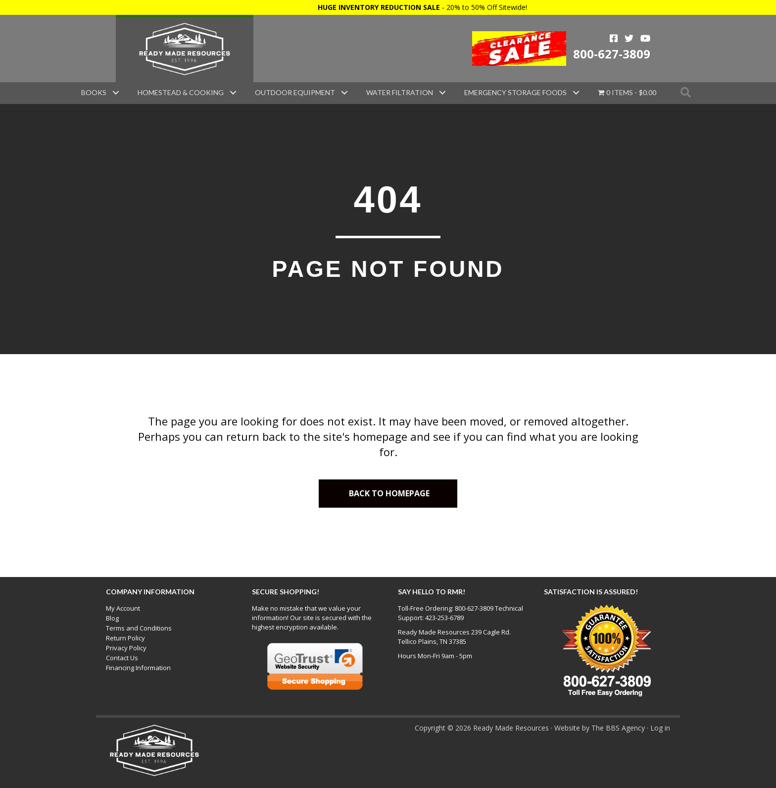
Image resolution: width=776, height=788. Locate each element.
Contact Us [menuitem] (122, 657)
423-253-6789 (444, 617)
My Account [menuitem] (123, 608)
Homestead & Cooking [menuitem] (181, 92)
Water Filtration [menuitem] (399, 92)
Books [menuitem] (93, 92)
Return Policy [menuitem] (125, 637)
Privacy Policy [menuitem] (126, 647)
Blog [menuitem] (112, 618)
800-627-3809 (611, 54)
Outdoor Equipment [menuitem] (295, 92)
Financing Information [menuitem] (138, 667)
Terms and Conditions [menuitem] (139, 628)
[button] (115, 92)
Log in (660, 728)
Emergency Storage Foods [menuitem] (515, 92)
